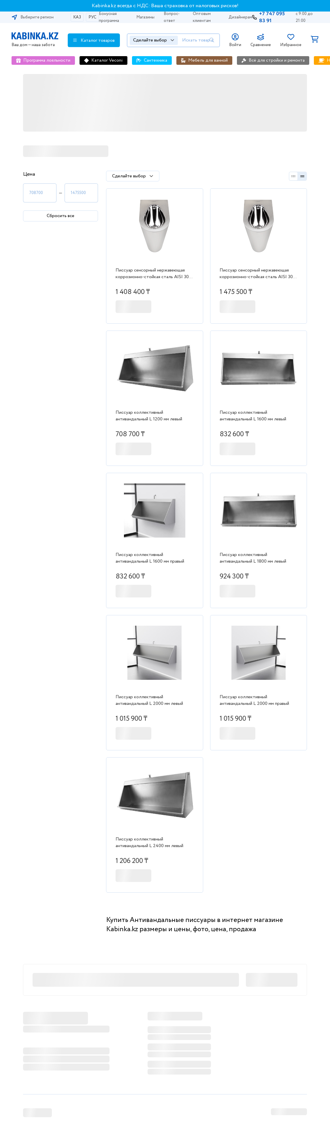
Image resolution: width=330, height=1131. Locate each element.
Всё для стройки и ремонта (277, 60)
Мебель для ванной (208, 60)
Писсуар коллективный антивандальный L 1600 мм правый (150, 558)
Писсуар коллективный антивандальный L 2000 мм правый (254, 700)
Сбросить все (60, 215)
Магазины (145, 17)
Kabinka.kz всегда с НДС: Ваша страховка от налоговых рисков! (165, 6)
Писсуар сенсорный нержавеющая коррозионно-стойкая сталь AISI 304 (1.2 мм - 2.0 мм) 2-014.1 (154, 274)
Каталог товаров (94, 40)
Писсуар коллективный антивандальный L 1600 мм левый (253, 415)
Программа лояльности (46, 60)
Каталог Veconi (107, 60)
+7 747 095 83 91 (272, 17)
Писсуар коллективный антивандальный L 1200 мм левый (149, 415)
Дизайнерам (240, 17)
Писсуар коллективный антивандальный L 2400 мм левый (149, 842)
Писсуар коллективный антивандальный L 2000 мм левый (149, 700)
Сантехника (155, 60)
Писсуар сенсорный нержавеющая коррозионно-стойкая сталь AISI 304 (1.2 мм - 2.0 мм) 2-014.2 (258, 274)
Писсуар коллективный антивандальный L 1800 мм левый (253, 558)
